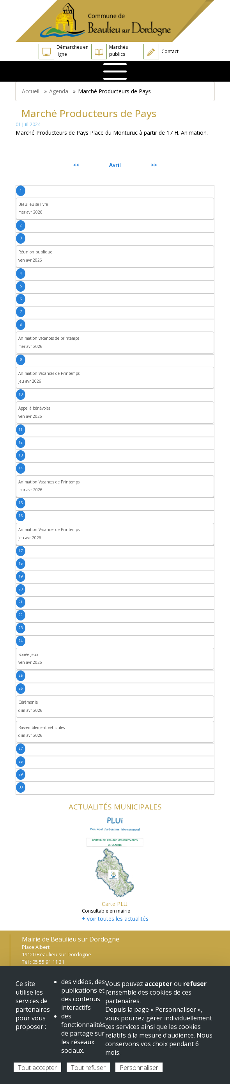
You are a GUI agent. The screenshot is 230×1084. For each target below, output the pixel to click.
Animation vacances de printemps (48, 338)
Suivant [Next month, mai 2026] (196, 164)
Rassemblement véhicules (41, 727)
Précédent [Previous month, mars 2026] (36, 164)
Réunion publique (35, 252)
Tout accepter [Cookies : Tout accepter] (37, 1067)
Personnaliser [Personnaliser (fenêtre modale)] (139, 1067)
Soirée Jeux (28, 654)
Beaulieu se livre (33, 204)
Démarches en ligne (63, 51)
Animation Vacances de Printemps (49, 373)
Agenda (58, 91)
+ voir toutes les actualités (115, 918)
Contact (161, 51)
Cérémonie (28, 702)
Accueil (30, 91)
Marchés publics (109, 51)
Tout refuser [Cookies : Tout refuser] (88, 1067)
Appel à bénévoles (34, 408)
